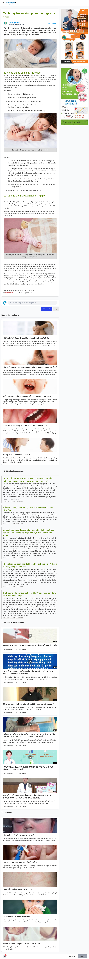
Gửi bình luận (46, 309)
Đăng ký (82, 956)
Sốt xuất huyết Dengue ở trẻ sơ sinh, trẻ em (21, 944)
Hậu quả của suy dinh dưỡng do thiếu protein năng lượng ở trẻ (30, 367)
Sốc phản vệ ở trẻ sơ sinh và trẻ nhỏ (18, 835)
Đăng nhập (72, 956)
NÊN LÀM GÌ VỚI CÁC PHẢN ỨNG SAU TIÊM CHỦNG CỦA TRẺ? (30, 645)
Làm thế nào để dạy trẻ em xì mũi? (18, 916)
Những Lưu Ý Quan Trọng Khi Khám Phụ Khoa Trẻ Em (26, 338)
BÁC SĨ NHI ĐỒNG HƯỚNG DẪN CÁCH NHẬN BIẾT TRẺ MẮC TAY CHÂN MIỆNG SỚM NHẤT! (28, 672)
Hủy (56, 309)
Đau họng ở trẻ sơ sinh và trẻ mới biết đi (20, 862)
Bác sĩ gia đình (14, 23)
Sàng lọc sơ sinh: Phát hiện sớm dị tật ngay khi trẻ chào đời (28, 704)
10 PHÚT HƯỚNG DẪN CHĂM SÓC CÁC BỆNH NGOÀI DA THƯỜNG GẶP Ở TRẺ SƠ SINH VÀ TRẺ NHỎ (27, 796)
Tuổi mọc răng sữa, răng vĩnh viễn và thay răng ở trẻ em (27, 396)
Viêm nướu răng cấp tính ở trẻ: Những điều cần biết (25, 425)
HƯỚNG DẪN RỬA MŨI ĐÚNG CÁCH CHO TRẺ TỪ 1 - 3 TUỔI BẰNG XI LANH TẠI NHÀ (28, 768)
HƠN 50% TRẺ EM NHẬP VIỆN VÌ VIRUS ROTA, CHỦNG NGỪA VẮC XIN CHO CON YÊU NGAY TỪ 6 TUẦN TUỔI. (29, 735)
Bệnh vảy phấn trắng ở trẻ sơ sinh (17, 889)
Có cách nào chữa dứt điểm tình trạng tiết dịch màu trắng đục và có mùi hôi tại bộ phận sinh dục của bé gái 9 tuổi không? (28, 533)
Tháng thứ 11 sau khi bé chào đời (17, 455)
